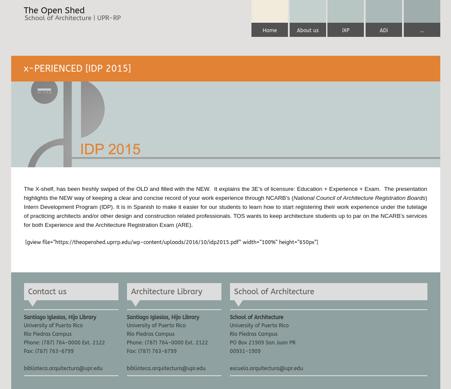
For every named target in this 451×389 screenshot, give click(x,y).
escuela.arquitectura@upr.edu (266, 368)
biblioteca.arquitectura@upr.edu (63, 368)
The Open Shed (54, 10)
